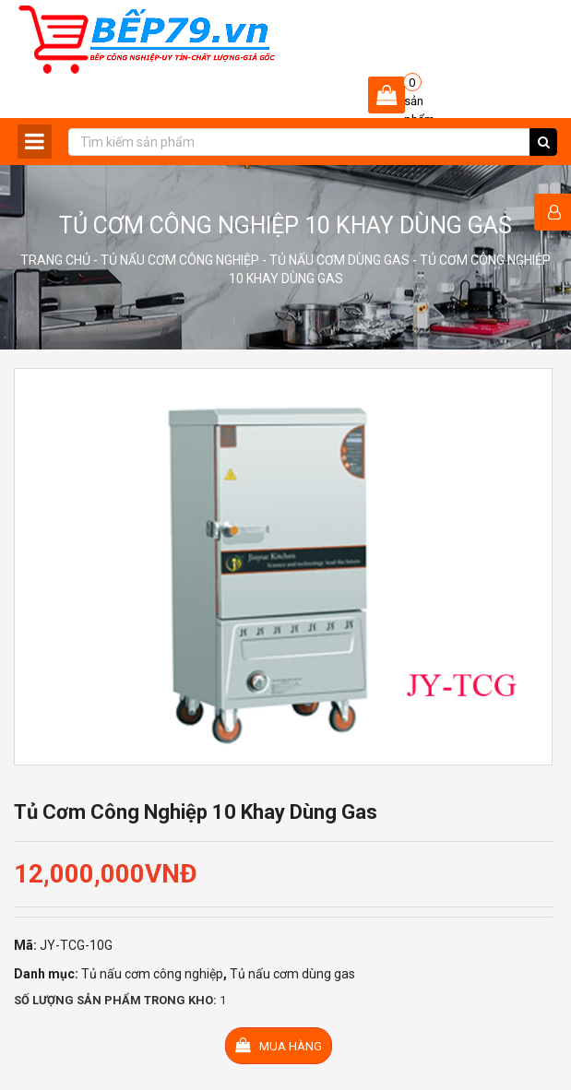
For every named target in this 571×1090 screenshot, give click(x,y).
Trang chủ (55, 260)
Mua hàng (278, 1045)
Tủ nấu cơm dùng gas (339, 260)
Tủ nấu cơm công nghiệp (180, 260)
